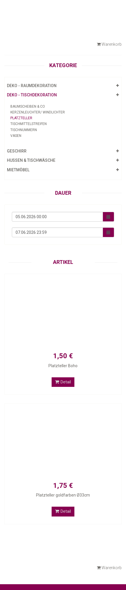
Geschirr (17, 151)
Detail (63, 382)
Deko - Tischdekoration (32, 95)
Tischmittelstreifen (28, 124)
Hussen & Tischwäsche (31, 160)
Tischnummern (23, 130)
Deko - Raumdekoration (32, 85)
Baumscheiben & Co (27, 106)
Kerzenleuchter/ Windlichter (37, 112)
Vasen (15, 136)
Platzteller (21, 118)
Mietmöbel (18, 170)
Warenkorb (109, 44)
